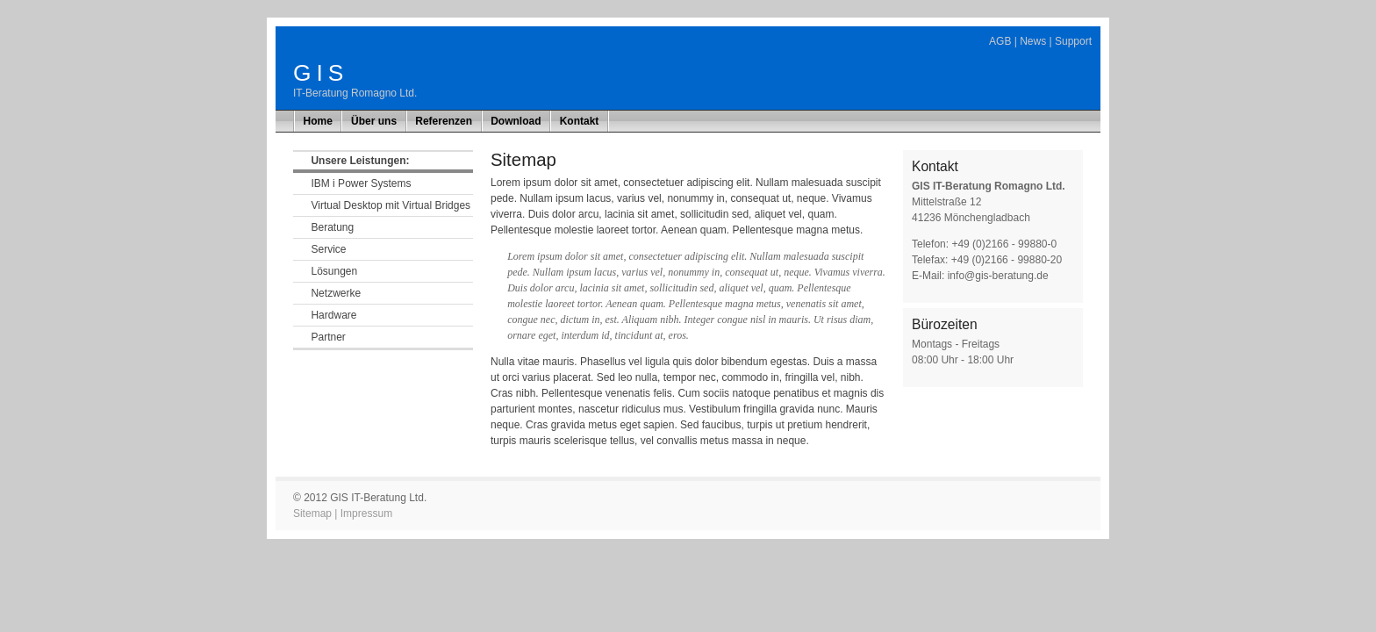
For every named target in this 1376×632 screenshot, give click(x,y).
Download (516, 121)
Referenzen (443, 121)
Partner (328, 337)
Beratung (332, 227)
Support (1073, 41)
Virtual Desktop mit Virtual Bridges (390, 205)
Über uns (374, 121)
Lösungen (334, 271)
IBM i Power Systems (361, 183)
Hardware (333, 315)
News (1033, 41)
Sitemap (312, 513)
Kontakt (579, 121)
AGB (1000, 41)
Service (328, 249)
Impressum (366, 513)
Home (318, 121)
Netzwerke (336, 293)
